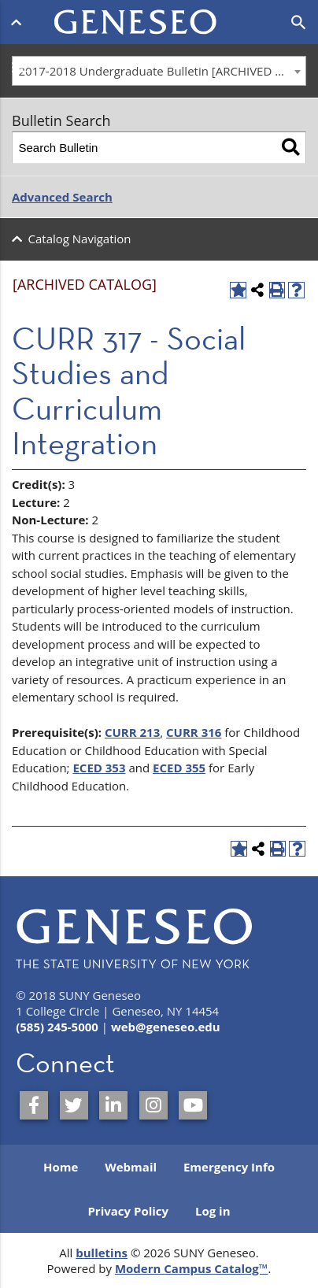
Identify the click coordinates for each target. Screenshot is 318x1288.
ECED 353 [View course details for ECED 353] (98, 767)
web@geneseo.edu (165, 1026)
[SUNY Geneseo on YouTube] (193, 1105)
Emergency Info (229, 1167)
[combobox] (159, 71)
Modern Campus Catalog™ (191, 1268)
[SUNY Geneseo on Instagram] (153, 1105)
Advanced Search (62, 197)
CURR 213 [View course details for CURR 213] (132, 732)
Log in (213, 1211)
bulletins (102, 1252)
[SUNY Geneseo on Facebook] (34, 1105)
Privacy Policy (127, 1211)
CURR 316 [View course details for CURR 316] (193, 732)
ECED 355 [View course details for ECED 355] (179, 767)
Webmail (131, 1167)
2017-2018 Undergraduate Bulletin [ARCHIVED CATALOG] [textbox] (162, 71)
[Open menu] (19, 22)
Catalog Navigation (79, 238)
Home (60, 1167)
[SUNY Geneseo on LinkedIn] (113, 1105)
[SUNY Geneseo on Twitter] (74, 1105)
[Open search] (299, 23)
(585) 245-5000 (57, 1026)
